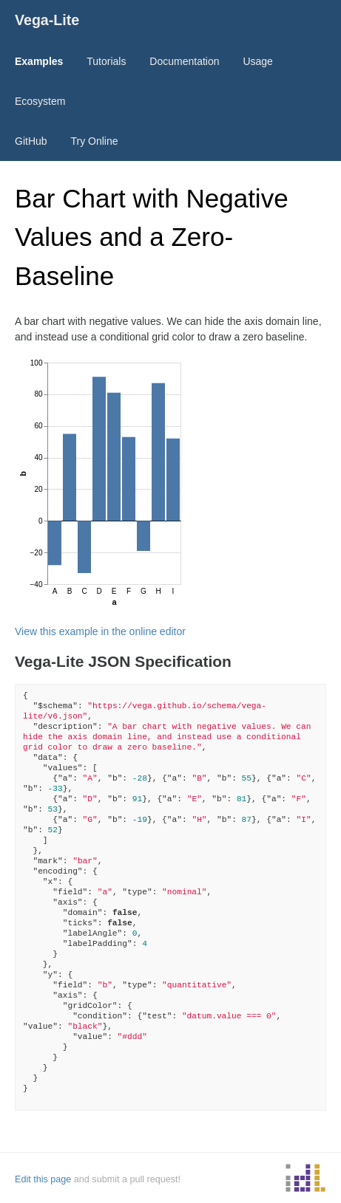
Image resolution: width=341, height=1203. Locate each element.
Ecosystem (40, 101)
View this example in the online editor (100, 631)
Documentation (184, 61)
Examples (39, 61)
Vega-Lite (47, 20)
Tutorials (106, 61)
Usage (257, 61)
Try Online (94, 141)
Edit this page (43, 1179)
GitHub (31, 141)
